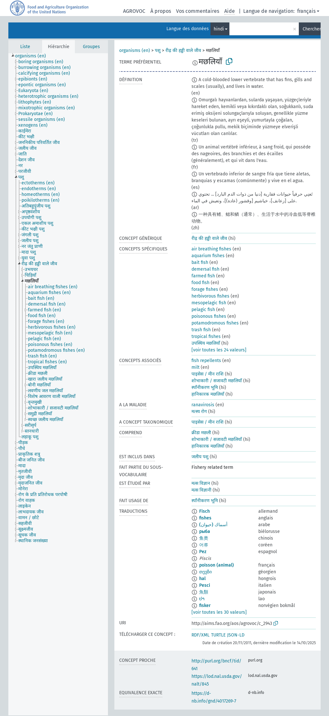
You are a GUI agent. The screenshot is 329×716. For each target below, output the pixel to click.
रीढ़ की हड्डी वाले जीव (183, 50)
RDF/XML (200, 635)
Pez (202, 551)
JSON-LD (236, 635)
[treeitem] (33, 56)
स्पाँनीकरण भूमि (204, 387)
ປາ (202, 599)
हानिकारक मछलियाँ (207, 394)
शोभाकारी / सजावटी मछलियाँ (216, 380)
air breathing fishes (211, 249)
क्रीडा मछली (201, 432)
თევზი (205, 572)
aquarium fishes (208, 255)
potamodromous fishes (215, 323)
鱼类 (203, 538)
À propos (160, 11)
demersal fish (205, 269)
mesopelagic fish (208, 303)
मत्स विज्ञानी (201, 490)
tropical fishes (206, 336)
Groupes (91, 46)
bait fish (199, 262)
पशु (158, 50)
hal (202, 578)
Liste (25, 46)
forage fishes (204, 289)
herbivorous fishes (210, 296)
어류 (203, 545)
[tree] (58, 384)
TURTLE (218, 635)
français (306, 11)
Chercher (312, 29)
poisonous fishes (208, 316)
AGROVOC (134, 11)
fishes (205, 518)
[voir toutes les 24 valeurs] (218, 350)
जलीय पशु (200, 456)
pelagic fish (203, 309)
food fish (200, 282)
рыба (204, 531)
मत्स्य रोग (199, 411)
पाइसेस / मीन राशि (207, 374)
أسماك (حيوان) (213, 524)
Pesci (204, 585)
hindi (219, 29)
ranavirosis (202, 405)
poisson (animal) (216, 565)
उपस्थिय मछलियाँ (205, 343)
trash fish (201, 330)
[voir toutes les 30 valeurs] (219, 612)
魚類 (203, 592)
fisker (205, 605)
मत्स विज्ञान (200, 483)
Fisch (204, 511)
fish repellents (206, 360)
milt (195, 367)
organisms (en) (134, 50)
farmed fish (203, 276)
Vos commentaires (197, 11)
